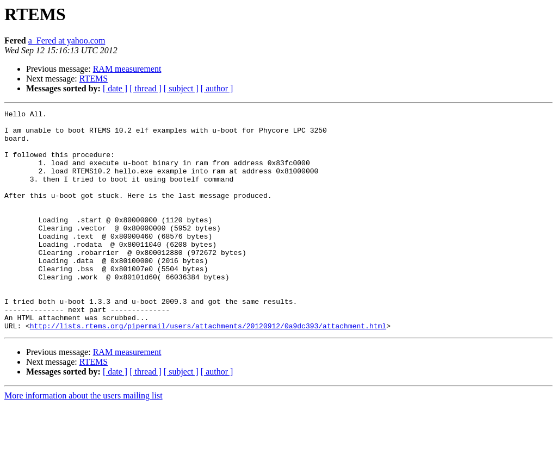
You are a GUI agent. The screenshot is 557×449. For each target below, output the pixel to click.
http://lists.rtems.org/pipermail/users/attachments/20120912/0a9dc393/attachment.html (208, 370)
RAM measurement (127, 68)
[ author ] (217, 88)
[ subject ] (181, 88)
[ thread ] (145, 88)
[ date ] (115, 88)
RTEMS (93, 78)
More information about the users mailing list (83, 439)
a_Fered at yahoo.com (67, 40)
